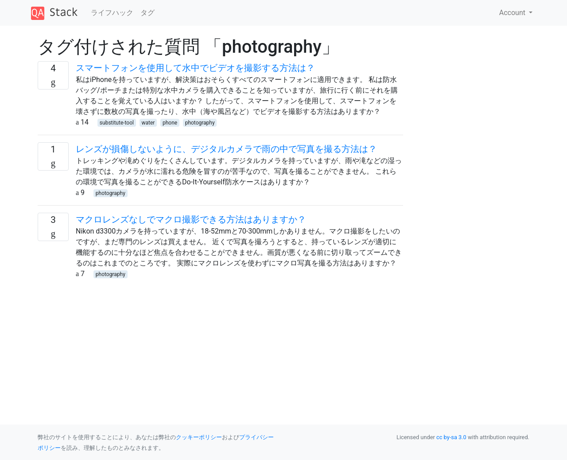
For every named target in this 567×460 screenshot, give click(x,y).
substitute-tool (117, 123)
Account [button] (513, 12)
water (148, 123)
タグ (147, 12)
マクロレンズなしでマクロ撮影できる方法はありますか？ (191, 219)
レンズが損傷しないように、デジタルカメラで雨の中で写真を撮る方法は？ (226, 149)
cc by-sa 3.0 (451, 437)
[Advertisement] (220, 341)
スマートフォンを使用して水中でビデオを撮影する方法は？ (195, 67)
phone (170, 123)
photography (200, 123)
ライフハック (112, 12)
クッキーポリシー (199, 437)
